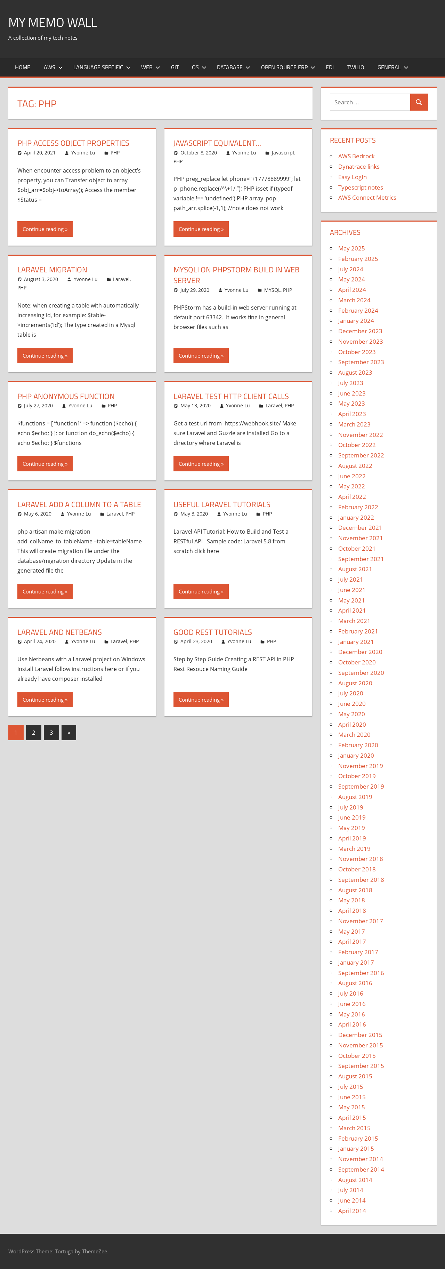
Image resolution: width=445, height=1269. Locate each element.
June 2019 (352, 817)
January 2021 (356, 642)
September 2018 (361, 880)
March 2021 (354, 621)
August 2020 (355, 683)
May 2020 (351, 714)
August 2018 (355, 890)
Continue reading (43, 228)
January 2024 (356, 321)
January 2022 (356, 517)
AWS (53, 67)
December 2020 (360, 652)
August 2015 (355, 1076)
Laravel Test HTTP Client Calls (231, 396)
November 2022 (360, 435)
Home (22, 67)
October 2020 (357, 662)
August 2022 (355, 466)
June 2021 (352, 590)
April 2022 (352, 497)
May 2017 (351, 931)
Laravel (121, 279)
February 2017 (358, 952)
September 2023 (361, 362)
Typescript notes (360, 187)
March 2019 (354, 849)
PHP (115, 152)
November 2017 (360, 921)
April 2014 (352, 1211)
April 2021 (352, 610)
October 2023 (357, 352)
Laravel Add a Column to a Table (79, 504)
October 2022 (357, 445)
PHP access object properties (73, 143)
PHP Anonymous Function (66, 396)
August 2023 (355, 372)
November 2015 (360, 1045)
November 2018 (360, 859)
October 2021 (357, 548)
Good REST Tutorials (212, 632)
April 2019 (352, 838)
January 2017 (356, 962)
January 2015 (356, 1148)
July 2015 (350, 1087)
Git (175, 67)
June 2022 (352, 476)
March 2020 (354, 735)
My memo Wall (52, 22)
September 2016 (361, 973)
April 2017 (352, 941)
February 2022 (358, 507)
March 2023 (354, 424)
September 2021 (361, 559)
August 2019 (355, 797)
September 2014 (361, 1169)
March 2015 (354, 1128)
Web (150, 67)
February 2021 (358, 631)
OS (199, 67)
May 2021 (351, 600)
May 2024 (351, 279)
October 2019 (357, 776)
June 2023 (352, 393)
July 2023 (350, 383)
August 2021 (355, 569)
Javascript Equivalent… (217, 143)
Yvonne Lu (83, 152)
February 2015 (358, 1138)
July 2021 (350, 579)
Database (233, 67)
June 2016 (352, 1004)
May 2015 (351, 1107)
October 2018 (357, 869)
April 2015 (352, 1118)
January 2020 (356, 755)
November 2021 (360, 538)
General (393, 67)
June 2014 (352, 1200)
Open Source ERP (288, 67)
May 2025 (351, 248)
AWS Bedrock (356, 156)
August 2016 (355, 983)
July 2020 (350, 693)
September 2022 (361, 455)
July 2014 (350, 1190)
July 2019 (350, 807)
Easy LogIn (352, 177)
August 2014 (355, 1180)
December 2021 (360, 528)
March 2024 (354, 300)
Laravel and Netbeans (59, 632)
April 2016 (352, 1024)
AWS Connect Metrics (367, 197)
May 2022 (351, 486)
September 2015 (361, 1066)
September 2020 (361, 673)
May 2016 (351, 1014)
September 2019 (361, 786)
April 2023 (352, 414)
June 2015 (352, 1097)
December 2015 (360, 1035)
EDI (330, 67)
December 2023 (360, 331)
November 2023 (360, 341)
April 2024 (352, 290)
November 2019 (360, 766)
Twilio (355, 67)
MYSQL (272, 290)
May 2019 (351, 828)
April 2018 (352, 911)
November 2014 (360, 1159)
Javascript (283, 152)
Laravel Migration (52, 270)
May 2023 (351, 403)
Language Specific (102, 67)
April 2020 (352, 724)
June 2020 (352, 704)
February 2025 (358, 259)
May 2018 (351, 900)
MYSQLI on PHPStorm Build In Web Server (236, 275)
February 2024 (358, 310)
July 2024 (350, 269)
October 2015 (357, 1056)
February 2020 (358, 745)
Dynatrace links (359, 166)
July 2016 (350, 993)
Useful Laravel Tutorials (221, 504)
